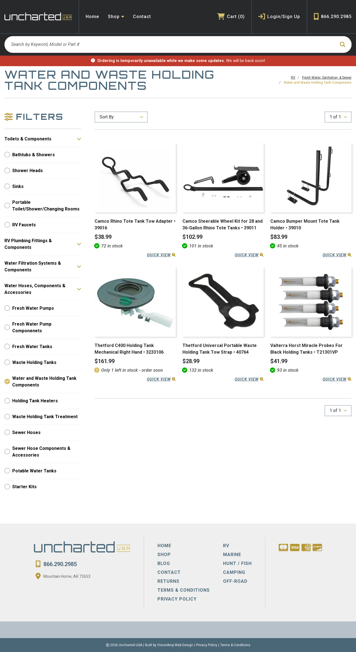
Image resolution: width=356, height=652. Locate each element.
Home (92, 16)
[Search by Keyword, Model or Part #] (169, 44)
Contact (142, 16)
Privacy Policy (206, 645)
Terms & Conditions (235, 645)
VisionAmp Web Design (175, 645)
